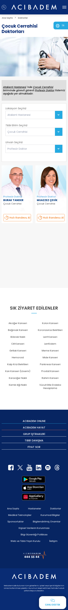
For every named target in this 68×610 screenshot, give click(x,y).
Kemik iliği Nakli (18, 385)
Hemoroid (18, 357)
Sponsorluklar (15, 521)
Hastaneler (34, 508)
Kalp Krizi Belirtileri (17, 364)
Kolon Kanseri (50, 323)
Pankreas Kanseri (50, 364)
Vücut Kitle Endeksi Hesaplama (50, 386)
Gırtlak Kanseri (17, 350)
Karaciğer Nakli (18, 378)
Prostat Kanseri (50, 371)
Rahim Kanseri (50, 378)
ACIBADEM (34, 420)
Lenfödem (50, 343)
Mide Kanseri (50, 357)
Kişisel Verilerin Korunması (34, 528)
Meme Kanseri (50, 350)
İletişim (53, 541)
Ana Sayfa (13, 508)
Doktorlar (55, 508)
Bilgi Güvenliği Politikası (34, 534)
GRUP (34, 433)
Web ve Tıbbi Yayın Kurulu (25, 541)
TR (63, 25)
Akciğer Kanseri (18, 323)
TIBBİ (34, 440)
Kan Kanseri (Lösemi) (17, 371)
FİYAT (34, 446)
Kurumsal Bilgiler (50, 515)
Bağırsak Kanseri (18, 330)
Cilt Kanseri (17, 343)
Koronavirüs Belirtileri (50, 330)
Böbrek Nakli (18, 337)
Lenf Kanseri (50, 337)
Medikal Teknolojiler (20, 515)
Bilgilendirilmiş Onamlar (47, 521)
